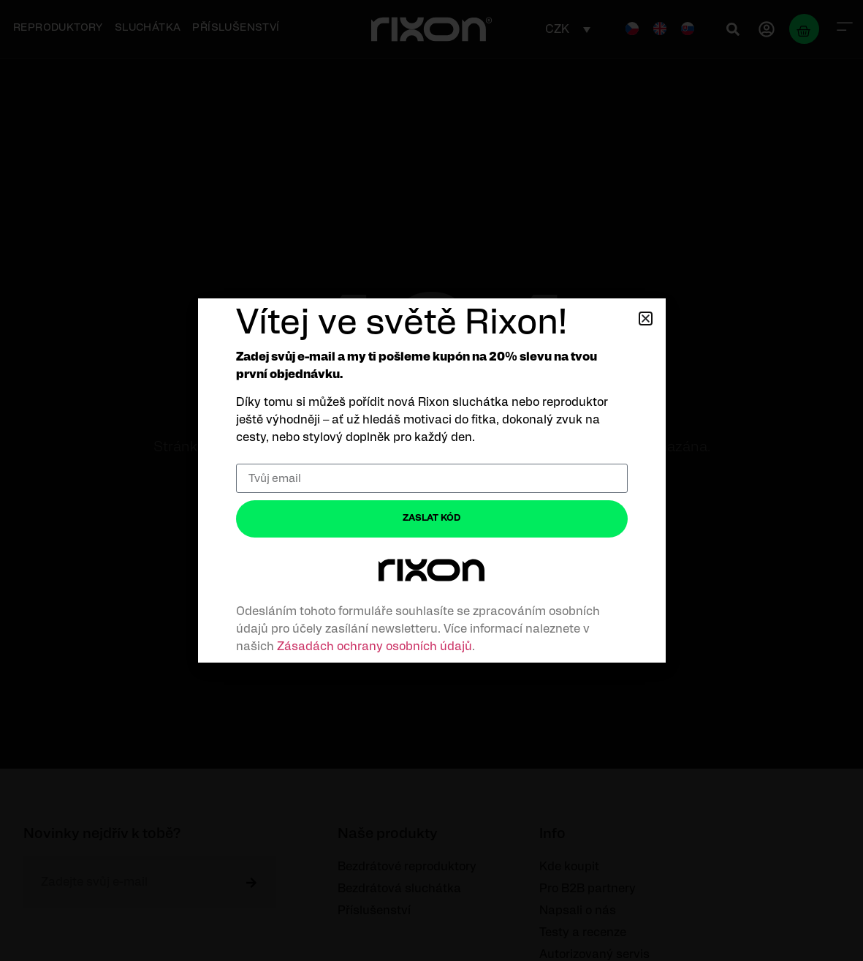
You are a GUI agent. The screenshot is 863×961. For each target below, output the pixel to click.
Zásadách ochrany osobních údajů (374, 646)
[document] (431, 480)
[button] (645, 318)
